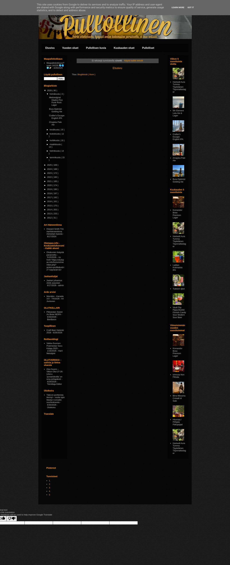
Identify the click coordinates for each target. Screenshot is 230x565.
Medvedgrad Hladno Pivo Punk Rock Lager (56, 101)
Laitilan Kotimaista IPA (177, 267)
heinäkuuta (55, 94)
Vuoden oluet (70, 48)
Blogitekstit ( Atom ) (86, 74)
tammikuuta (55, 157)
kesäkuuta (55, 129)
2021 (49, 181)
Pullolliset (148, 48)
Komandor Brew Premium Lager (177, 214)
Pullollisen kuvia (96, 48)
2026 (49, 90)
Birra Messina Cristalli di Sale (179, 398)
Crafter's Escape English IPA (56, 116)
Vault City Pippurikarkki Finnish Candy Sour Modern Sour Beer (179, 312)
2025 (49, 165)
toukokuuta (55, 134)
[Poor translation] (12, 518)
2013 (49, 213)
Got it (191, 7)
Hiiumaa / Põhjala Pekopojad (177, 422)
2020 (49, 185)
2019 (49, 189)
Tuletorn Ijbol (179, 289)
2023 (49, 173)
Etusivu (50, 48)
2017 (49, 197)
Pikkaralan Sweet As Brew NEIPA (54, 313)
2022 (49, 177)
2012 (49, 218)
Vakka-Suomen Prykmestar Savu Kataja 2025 (54, 345)
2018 (49, 193)
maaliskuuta (55, 144)
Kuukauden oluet (124, 48)
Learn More (178, 7)
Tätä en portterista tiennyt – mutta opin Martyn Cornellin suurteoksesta (55, 399)
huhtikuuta (55, 140)
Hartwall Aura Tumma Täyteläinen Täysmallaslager (179, 87)
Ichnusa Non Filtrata (178, 375)
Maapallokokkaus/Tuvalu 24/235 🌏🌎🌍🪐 (55, 65)
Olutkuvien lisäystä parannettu (55, 253)
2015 (49, 205)
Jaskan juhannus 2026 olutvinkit (54, 281)
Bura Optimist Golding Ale (55, 110)
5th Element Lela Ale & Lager (178, 113)
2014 (49, 209)
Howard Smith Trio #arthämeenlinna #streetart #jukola (55, 231)
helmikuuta (55, 151)
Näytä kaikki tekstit (133, 60)
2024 (49, 169)
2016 (49, 201)
